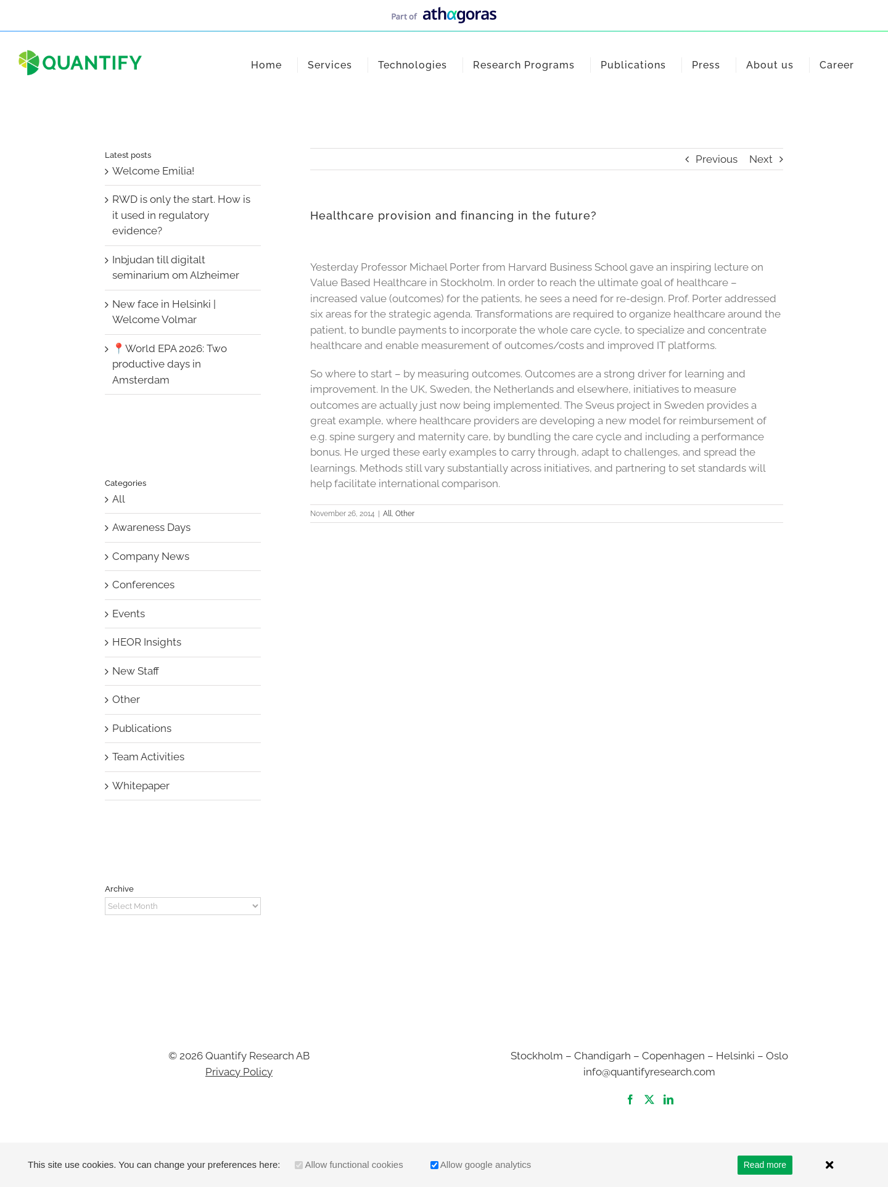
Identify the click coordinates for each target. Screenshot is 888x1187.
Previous (717, 159)
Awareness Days (151, 527)
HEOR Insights (146, 642)
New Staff (135, 671)
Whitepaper (141, 785)
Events (128, 613)
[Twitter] (649, 1099)
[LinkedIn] (668, 1099)
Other (404, 513)
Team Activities (148, 756)
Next (761, 159)
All (387, 513)
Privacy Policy (239, 1072)
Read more (765, 1165)
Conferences (143, 584)
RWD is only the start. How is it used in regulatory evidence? (181, 215)
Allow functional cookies (354, 1164)
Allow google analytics (486, 1164)
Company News (150, 556)
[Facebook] (630, 1099)
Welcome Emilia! (153, 171)
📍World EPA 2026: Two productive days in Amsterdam (169, 364)
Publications (141, 728)
